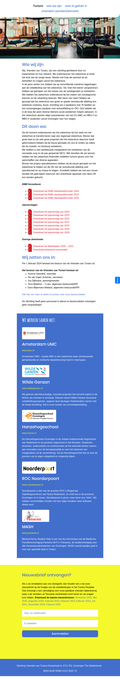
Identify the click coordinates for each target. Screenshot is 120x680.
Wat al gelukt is (76, 6)
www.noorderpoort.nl (32, 485)
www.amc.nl (28, 350)
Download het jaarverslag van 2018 (51, 232)
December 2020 (36, 604)
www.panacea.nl (30, 533)
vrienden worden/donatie (60, 11)
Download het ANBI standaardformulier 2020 (56, 198)
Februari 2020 (53, 604)
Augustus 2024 (36, 601)
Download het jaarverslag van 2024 (51, 212)
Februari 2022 (83, 601)
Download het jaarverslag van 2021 (51, 222)
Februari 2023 (68, 601)
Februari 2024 (52, 601)
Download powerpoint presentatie (50, 249)
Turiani (38, 6)
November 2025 (83, 597)
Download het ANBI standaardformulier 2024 (56, 191)
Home (118, 280)
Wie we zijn (54, 6)
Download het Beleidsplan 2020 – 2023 (53, 246)
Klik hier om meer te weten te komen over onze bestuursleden (53, 294)
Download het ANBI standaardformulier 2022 (56, 194)
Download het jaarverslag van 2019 (51, 229)
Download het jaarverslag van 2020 (51, 225)
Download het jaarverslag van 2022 (51, 218)
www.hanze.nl (29, 433)
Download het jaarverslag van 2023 (51, 215)
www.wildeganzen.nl (32, 388)
